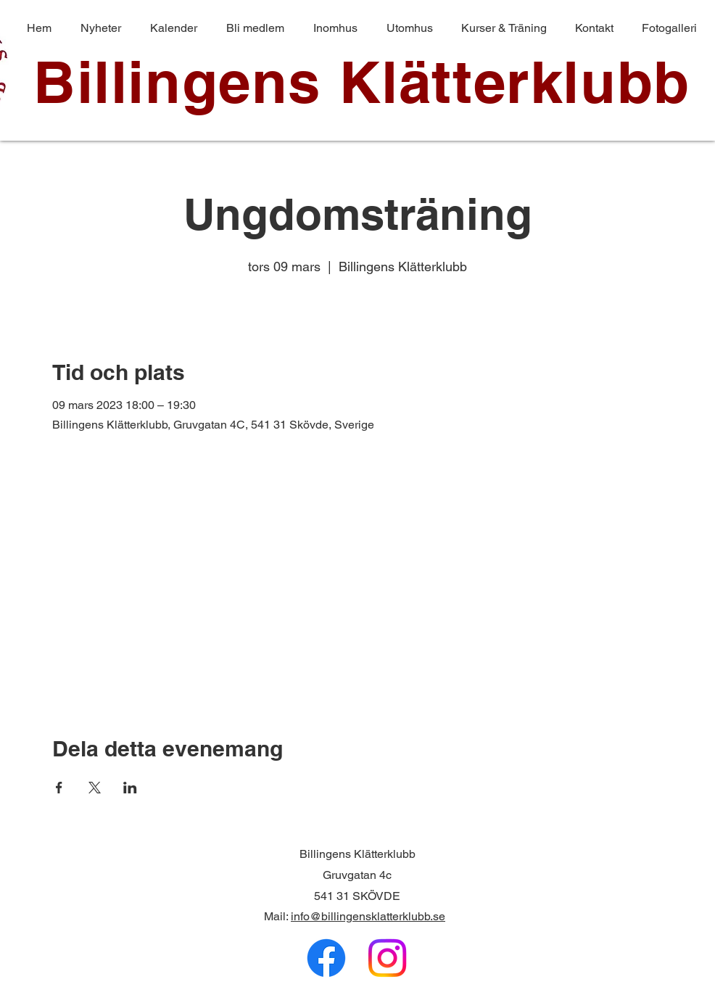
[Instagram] (387, 958)
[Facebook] (326, 958)
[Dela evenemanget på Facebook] (59, 787)
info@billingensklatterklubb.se (368, 916)
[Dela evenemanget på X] (95, 787)
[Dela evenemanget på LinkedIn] (130, 787)
